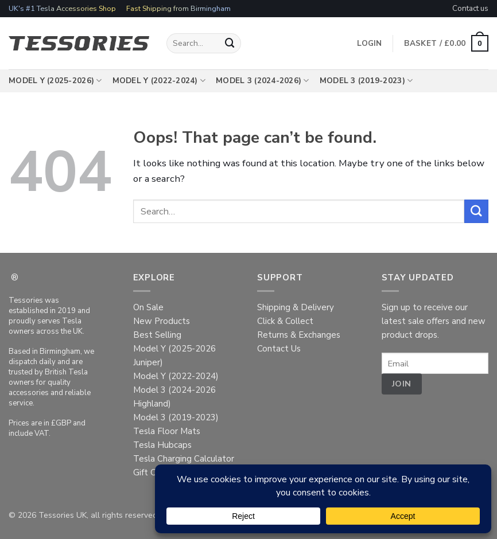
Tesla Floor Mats (166, 431)
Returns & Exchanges (298, 335)
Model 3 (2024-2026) (262, 81)
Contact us (470, 8)
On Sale (148, 307)
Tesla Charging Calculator (183, 458)
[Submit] (230, 43)
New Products (161, 321)
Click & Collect (285, 321)
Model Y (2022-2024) (159, 81)
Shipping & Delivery (295, 307)
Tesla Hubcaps (162, 445)
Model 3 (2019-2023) (366, 81)
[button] (446, 43)
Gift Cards (153, 472)
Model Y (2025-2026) (55, 81)
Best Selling (157, 335)
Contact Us (279, 348)
